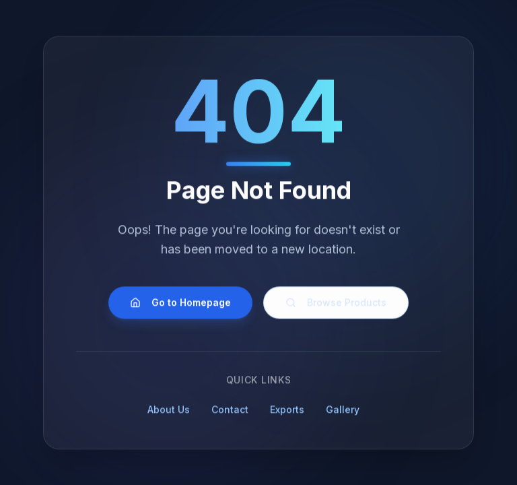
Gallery (347, 412)
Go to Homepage (180, 305)
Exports (291, 412)
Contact (233, 412)
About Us (172, 412)
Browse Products (335, 305)
